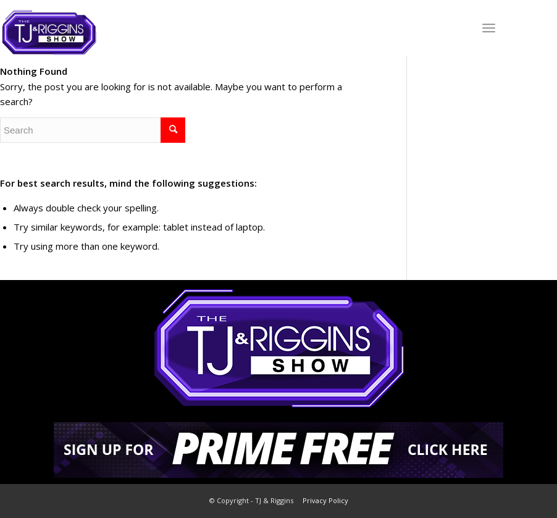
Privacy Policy (325, 500)
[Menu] (488, 28)
